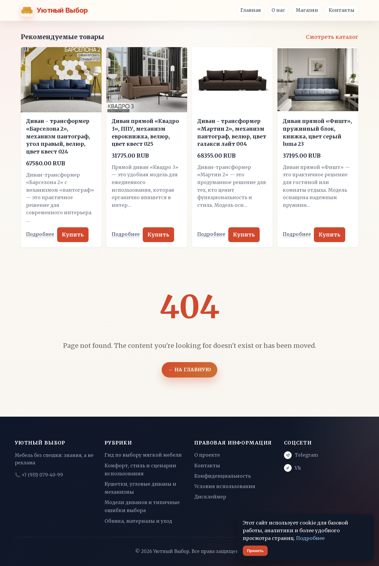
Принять (255, 551)
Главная (250, 10)
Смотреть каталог (332, 37)
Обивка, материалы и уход (138, 521)
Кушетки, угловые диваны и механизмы (140, 488)
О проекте (207, 455)
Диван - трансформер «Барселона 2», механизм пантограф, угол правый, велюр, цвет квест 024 (58, 136)
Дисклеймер (210, 497)
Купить (73, 234)
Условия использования (224, 486)
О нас (278, 10)
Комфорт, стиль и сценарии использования (140, 470)
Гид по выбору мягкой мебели (143, 455)
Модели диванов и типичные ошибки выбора (142, 506)
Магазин (307, 10)
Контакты (341, 10)
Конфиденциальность (222, 476)
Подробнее (40, 234)
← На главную (189, 369)
